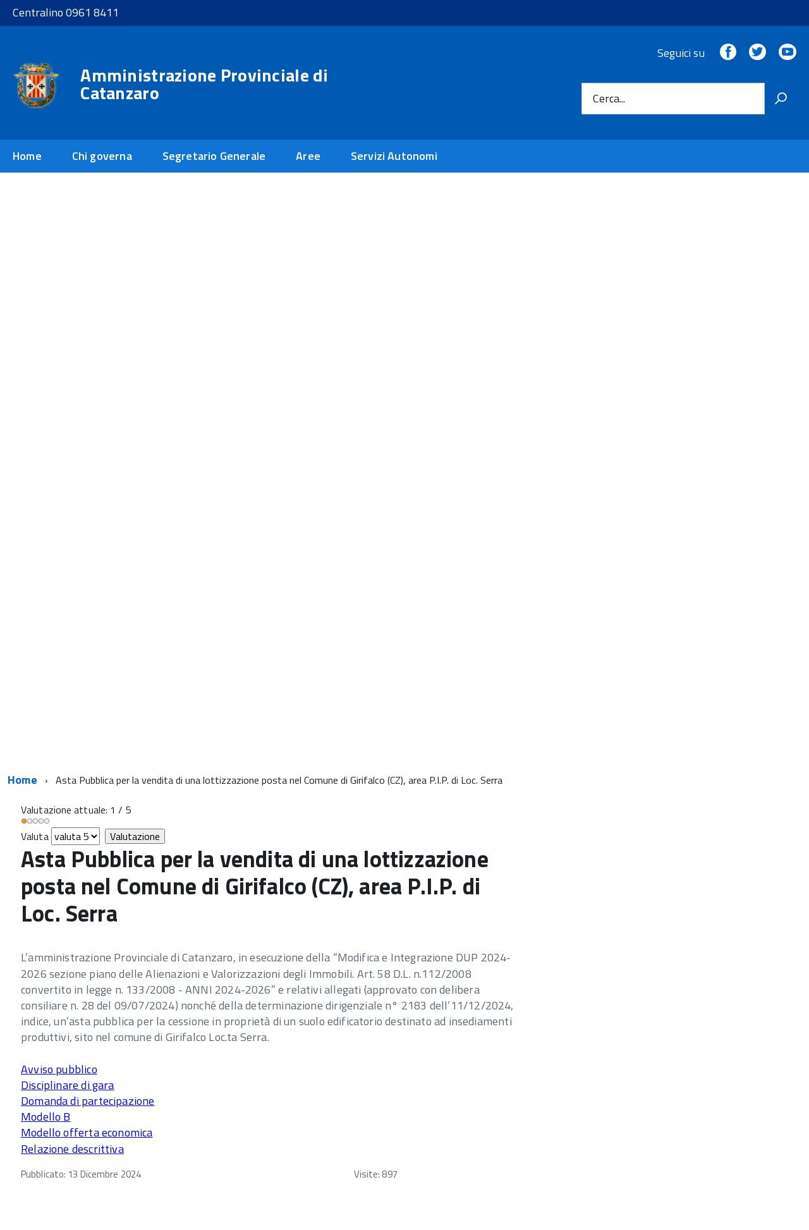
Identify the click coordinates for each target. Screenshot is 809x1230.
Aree (308, 155)
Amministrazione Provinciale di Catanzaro (204, 84)
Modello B (46, 1116)
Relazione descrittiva (72, 1148)
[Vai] (780, 98)
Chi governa (102, 155)
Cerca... (609, 98)
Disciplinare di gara (67, 1084)
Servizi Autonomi (394, 155)
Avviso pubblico (59, 1069)
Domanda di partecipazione (88, 1100)
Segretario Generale (213, 155)
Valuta (35, 836)
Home (27, 155)
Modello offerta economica (87, 1132)
